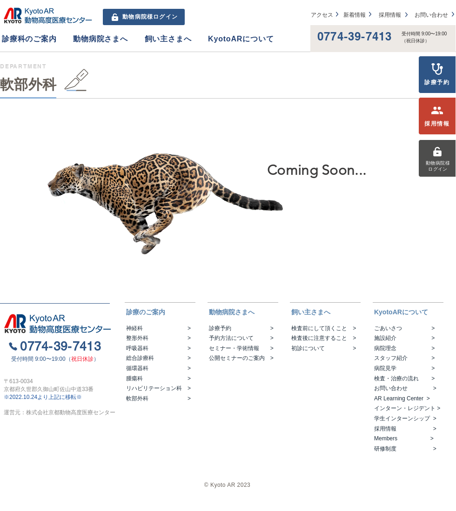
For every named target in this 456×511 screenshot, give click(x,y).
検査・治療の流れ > (404, 378)
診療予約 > (241, 328)
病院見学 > (404, 368)
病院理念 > (404, 348)
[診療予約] (437, 74)
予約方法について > (241, 338)
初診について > (323, 348)
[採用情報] (437, 116)
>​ (426, 398)
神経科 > (158, 328)
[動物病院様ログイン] (437, 158)
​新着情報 (354, 15)
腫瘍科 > (158, 378)
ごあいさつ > (404, 328)
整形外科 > (158, 338)
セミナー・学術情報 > (241, 348)
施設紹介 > (404, 338)
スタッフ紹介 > (404, 358)
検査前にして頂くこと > (323, 328)
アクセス (322, 15)
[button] (37, 39)
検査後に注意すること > (323, 338)
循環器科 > (158, 368)
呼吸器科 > (158, 348)
